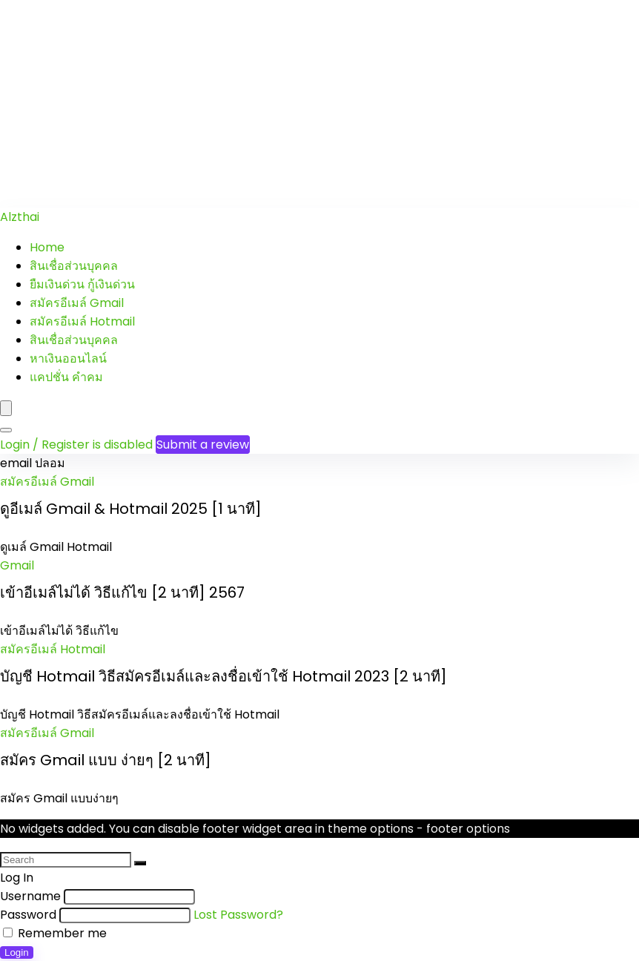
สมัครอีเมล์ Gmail (77, 302)
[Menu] (6, 408)
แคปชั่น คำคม (66, 377)
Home (47, 247)
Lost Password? (238, 914)
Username (30, 896)
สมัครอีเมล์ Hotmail (82, 321)
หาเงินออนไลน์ (68, 358)
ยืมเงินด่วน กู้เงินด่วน (82, 284)
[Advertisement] (319, 104)
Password (28, 914)
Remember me (55, 933)
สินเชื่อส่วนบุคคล (74, 265)
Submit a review (202, 444)
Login (16, 952)
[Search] (6, 430)
